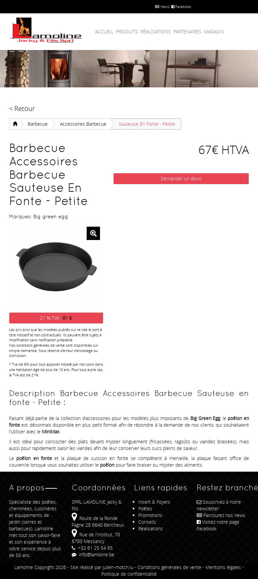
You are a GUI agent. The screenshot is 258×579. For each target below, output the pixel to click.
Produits (127, 31)
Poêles (145, 508)
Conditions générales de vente (169, 567)
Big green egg (50, 216)
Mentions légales (223, 567)
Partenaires (187, 31)
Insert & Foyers (154, 502)
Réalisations (156, 31)
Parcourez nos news (221, 515)
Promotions (150, 515)
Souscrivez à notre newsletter (219, 505)
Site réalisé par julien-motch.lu (101, 567)
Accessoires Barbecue (83, 124)
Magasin (214, 31)
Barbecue (38, 124)
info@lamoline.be (93, 554)
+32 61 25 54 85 (92, 548)
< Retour (22, 108)
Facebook (181, 6)
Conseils (147, 522)
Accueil (104, 31)
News (162, 6)
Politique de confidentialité (129, 574)
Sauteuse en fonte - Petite (147, 124)
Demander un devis (181, 178)
